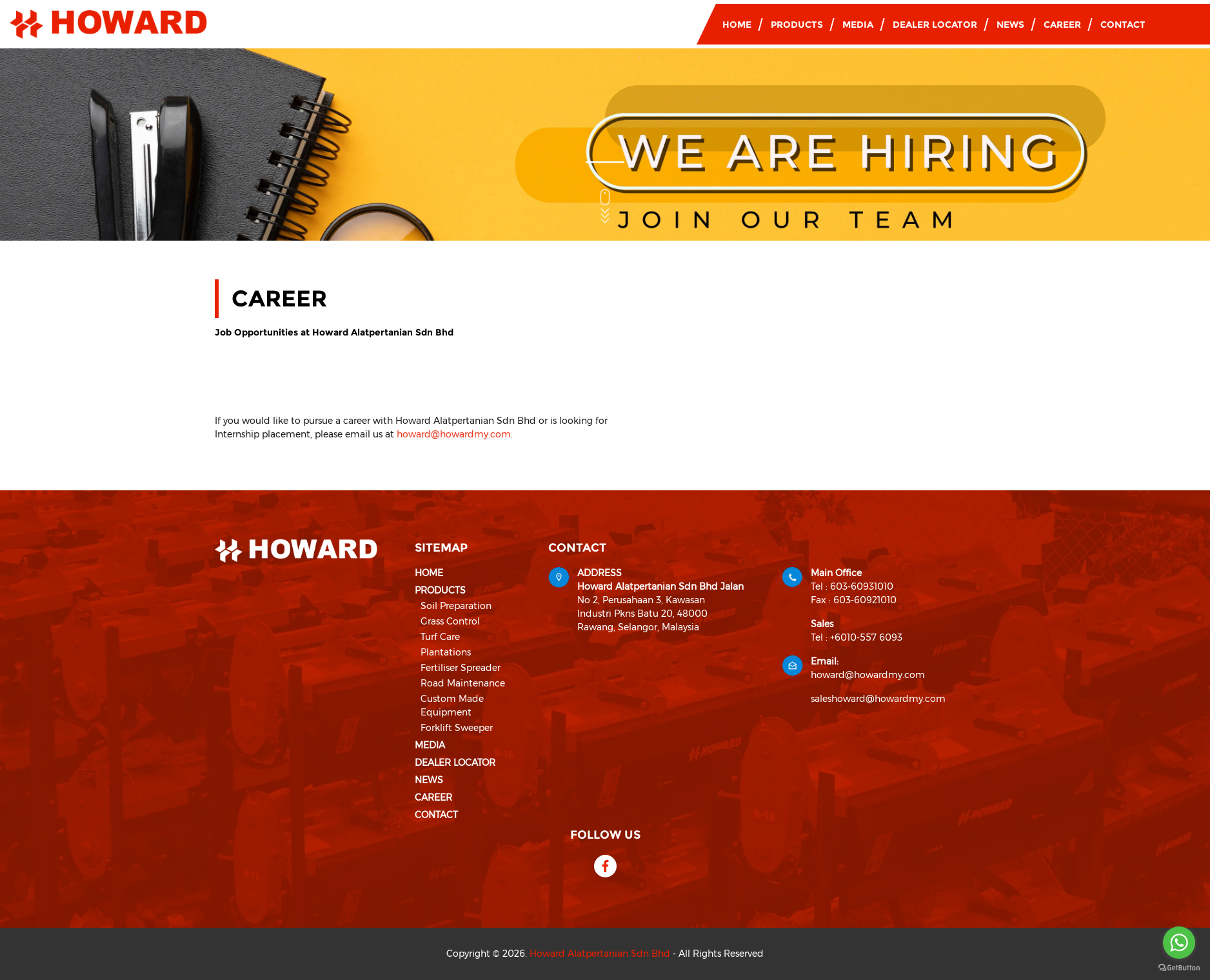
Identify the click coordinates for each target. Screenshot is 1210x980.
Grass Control (450, 621)
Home (736, 24)
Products (797, 24)
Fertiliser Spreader (461, 668)
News (1010, 24)
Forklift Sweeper (457, 728)
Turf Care (440, 637)
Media (857, 24)
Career (1062, 24)
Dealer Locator (935, 24)
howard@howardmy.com (454, 434)
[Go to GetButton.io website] (1179, 967)
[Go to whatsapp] (1179, 942)
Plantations (446, 652)
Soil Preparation (456, 606)
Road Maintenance (463, 683)
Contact (1123, 24)
